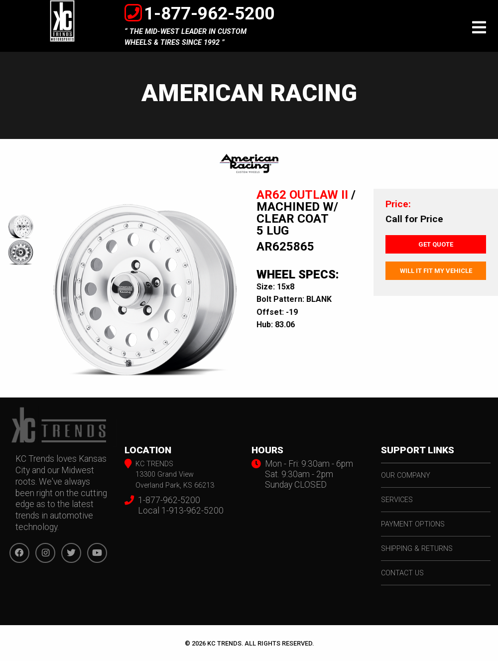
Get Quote (435, 244)
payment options (413, 524)
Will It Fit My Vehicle (436, 270)
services (397, 500)
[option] (145, 285)
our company (405, 475)
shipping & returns (417, 548)
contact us (402, 573)
